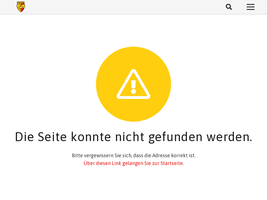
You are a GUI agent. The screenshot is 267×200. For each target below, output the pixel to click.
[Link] (20, 6)
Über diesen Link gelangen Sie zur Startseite (133, 163)
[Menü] (251, 7)
